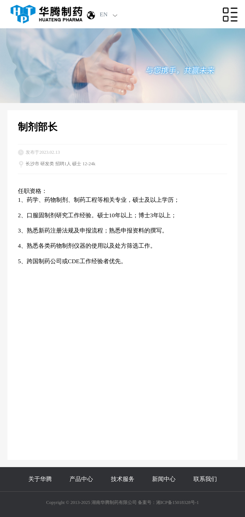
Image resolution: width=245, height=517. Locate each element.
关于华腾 (40, 479)
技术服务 (122, 479)
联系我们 (205, 479)
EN (103, 14)
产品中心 (81, 479)
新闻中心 (164, 479)
